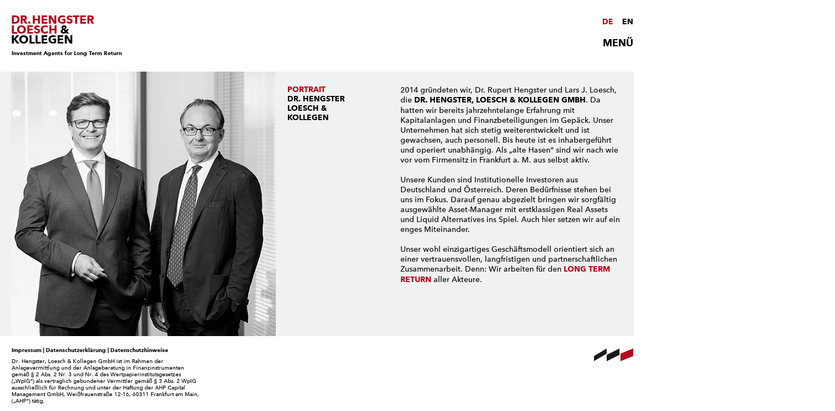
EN (627, 21)
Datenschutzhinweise (139, 350)
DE (607, 21)
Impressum (26, 350)
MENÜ (618, 43)
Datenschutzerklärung (76, 350)
